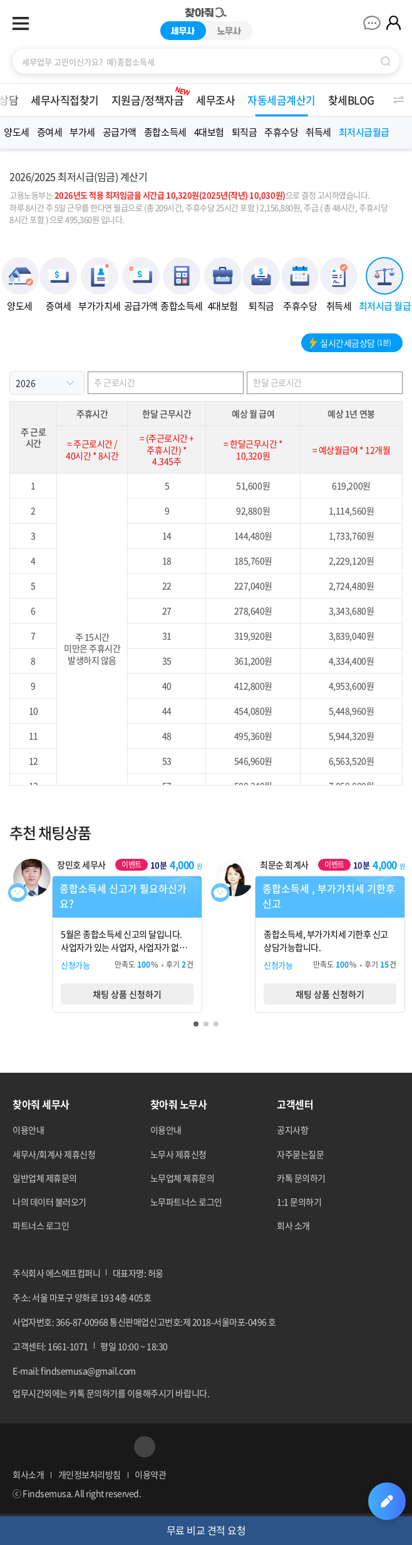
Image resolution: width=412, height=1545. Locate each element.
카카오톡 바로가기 (114, 1446)
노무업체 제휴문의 (182, 1178)
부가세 (82, 132)
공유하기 (144, 1446)
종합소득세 (165, 132)
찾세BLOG (351, 100)
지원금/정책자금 (151, 96)
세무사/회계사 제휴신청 (54, 1154)
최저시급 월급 (385, 305)
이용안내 (28, 1129)
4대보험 (209, 132)
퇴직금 (244, 132)
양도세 (16, 132)
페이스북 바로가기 (23, 1446)
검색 (385, 61)
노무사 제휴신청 (178, 1154)
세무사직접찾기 (65, 100)
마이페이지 (393, 22)
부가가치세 (99, 305)
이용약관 (150, 1474)
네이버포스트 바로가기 (53, 1446)
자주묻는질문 (300, 1154)
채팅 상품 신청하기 (127, 994)
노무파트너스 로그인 (186, 1201)
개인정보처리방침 (89, 1474)
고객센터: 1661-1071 (50, 1346)
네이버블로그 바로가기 (84, 1446)
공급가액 (119, 132)
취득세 (318, 132)
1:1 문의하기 (299, 1201)
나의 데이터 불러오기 (49, 1201)
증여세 (50, 132)
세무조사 (215, 100)
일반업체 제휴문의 (45, 1178)
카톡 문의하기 (301, 1178)
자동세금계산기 (281, 100)
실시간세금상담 (348, 342)
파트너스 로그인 (41, 1225)
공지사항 (292, 1129)
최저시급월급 (364, 132)
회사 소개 (293, 1225)
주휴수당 (281, 132)
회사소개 (28, 1474)
